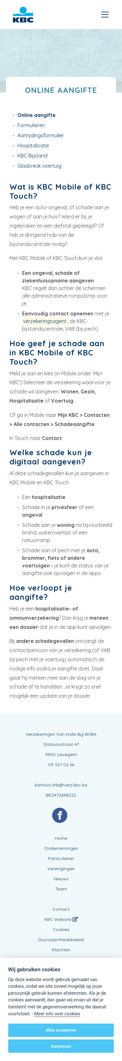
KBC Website (61, 919)
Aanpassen (61, 1046)
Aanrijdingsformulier (40, 135)
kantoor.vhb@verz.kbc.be (61, 785)
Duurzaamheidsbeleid (61, 939)
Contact (61, 909)
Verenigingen (61, 868)
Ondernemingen (61, 848)
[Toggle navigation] (104, 15)
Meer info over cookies (57, 1014)
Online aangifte (36, 115)
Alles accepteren (61, 1030)
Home (61, 838)
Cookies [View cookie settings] (61, 929)
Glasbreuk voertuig (39, 166)
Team (61, 889)
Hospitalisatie (33, 145)
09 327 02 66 (61, 764)
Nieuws (61, 879)
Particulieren (61, 858)
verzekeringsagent (44, 321)
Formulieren (31, 125)
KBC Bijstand (32, 155)
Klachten (61, 950)
